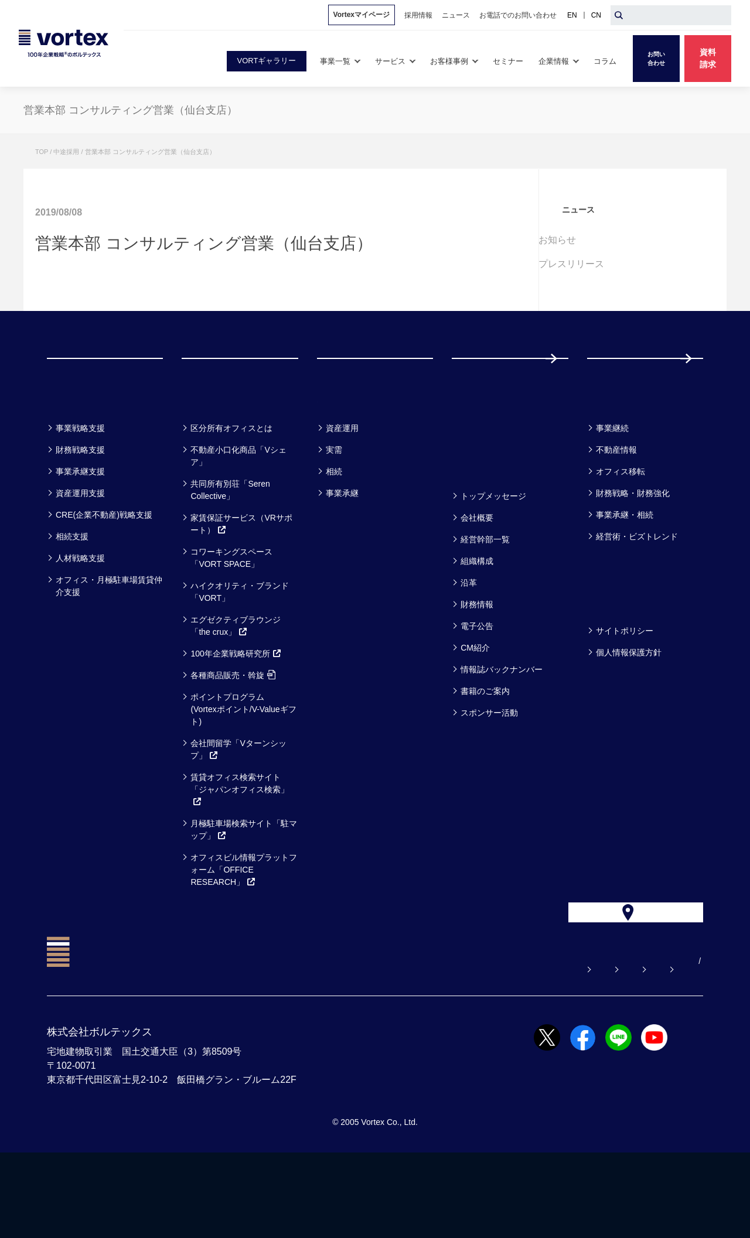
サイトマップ (629, 1046)
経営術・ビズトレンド (637, 596)
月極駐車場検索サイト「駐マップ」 (243, 889)
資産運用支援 (80, 553)
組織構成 (477, 620)
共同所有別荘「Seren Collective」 (230, 549)
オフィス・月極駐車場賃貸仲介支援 (109, 645)
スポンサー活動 (489, 772)
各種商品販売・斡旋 (232, 735)
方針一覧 (615, 660)
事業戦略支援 (80, 488)
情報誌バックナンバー (502, 729)
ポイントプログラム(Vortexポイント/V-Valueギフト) (243, 769)
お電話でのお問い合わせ (533, 1046)
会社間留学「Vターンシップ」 (238, 809)
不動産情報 (616, 509)
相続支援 (72, 596)
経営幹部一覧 (485, 599)
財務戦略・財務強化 (633, 553)
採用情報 (625, 388)
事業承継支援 (80, 531)
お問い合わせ (435, 1046)
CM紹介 (475, 707)
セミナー (481, 457)
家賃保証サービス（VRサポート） (241, 583)
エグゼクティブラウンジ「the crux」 (235, 685)
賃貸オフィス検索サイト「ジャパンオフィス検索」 (239, 849)
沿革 (469, 642)
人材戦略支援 (80, 618)
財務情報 (477, 664)
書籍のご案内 (485, 750)
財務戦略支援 (80, 509)
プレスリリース (595, 264)
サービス (211, 457)
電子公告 (477, 685)
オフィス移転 (620, 531)
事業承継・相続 (624, 574)
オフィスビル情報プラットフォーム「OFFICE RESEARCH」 (243, 929)
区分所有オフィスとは (231, 488)
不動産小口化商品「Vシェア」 (238, 515)
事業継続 (612, 488)
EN (572, 15)
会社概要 (477, 577)
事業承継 (342, 553)
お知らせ (581, 240)
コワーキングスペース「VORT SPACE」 (231, 617)
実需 (334, 509)
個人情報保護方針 (629, 712)
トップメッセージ (493, 555)
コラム (609, 457)
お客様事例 (352, 457)
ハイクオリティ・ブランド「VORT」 (239, 651)
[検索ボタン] (619, 15)
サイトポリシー (624, 690)
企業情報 (480, 525)
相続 (334, 531)
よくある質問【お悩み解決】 (330, 1046)
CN (596, 15)
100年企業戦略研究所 (235, 713)
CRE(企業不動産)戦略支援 (104, 574)
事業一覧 (75, 457)
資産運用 (342, 488)
